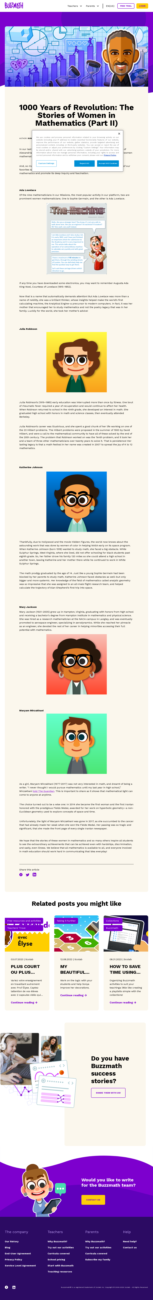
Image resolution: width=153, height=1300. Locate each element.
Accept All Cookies (108, 163)
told (43, 791)
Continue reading (22, 1002)
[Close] (119, 133)
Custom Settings (46, 163)
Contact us (93, 1200)
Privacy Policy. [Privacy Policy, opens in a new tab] (110, 155)
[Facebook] (8, 1287)
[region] (78, 151)
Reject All (84, 163)
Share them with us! (108, 1093)
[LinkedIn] (14, 1287)
